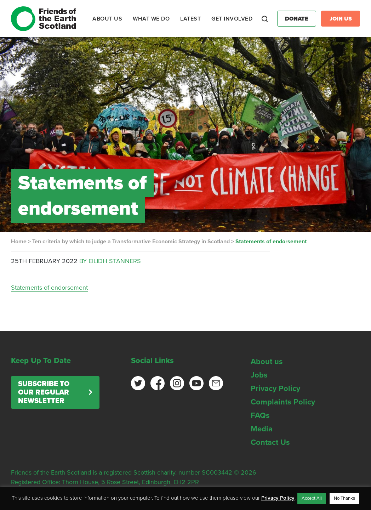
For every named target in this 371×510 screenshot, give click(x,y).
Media (262, 429)
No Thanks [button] (344, 498)
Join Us (341, 18)
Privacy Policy (275, 388)
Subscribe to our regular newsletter (43, 392)
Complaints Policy (283, 402)
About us (267, 361)
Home (19, 241)
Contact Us (270, 442)
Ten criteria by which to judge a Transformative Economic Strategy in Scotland (131, 241)
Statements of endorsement (49, 287)
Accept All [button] (312, 498)
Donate (296, 18)
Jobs (259, 375)
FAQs (260, 415)
